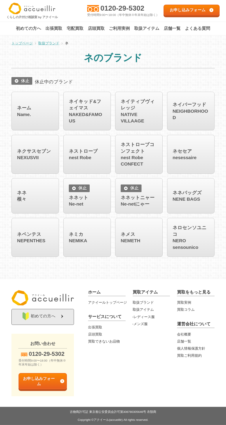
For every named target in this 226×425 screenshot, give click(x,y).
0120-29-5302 (122, 8)
